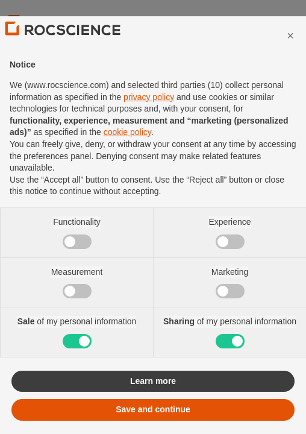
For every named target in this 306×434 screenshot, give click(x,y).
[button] (290, 60)
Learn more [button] (153, 405)
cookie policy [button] (127, 157)
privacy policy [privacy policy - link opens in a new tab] (148, 122)
